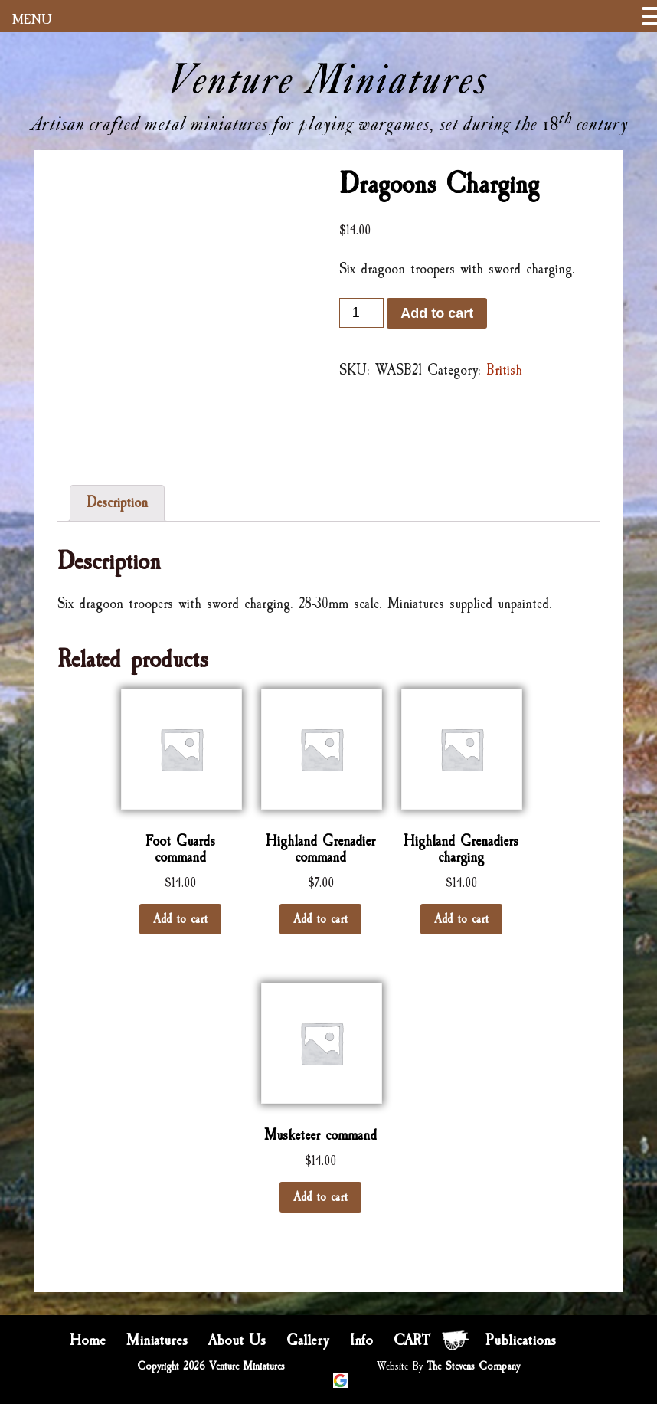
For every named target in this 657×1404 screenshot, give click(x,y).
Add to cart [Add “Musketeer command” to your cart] (320, 1197)
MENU (32, 19)
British (504, 370)
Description (117, 502)
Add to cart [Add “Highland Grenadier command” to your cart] (320, 919)
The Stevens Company (473, 1366)
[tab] (117, 503)
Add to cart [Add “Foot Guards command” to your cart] (180, 919)
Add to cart (436, 313)
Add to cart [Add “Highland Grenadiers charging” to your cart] (461, 919)
